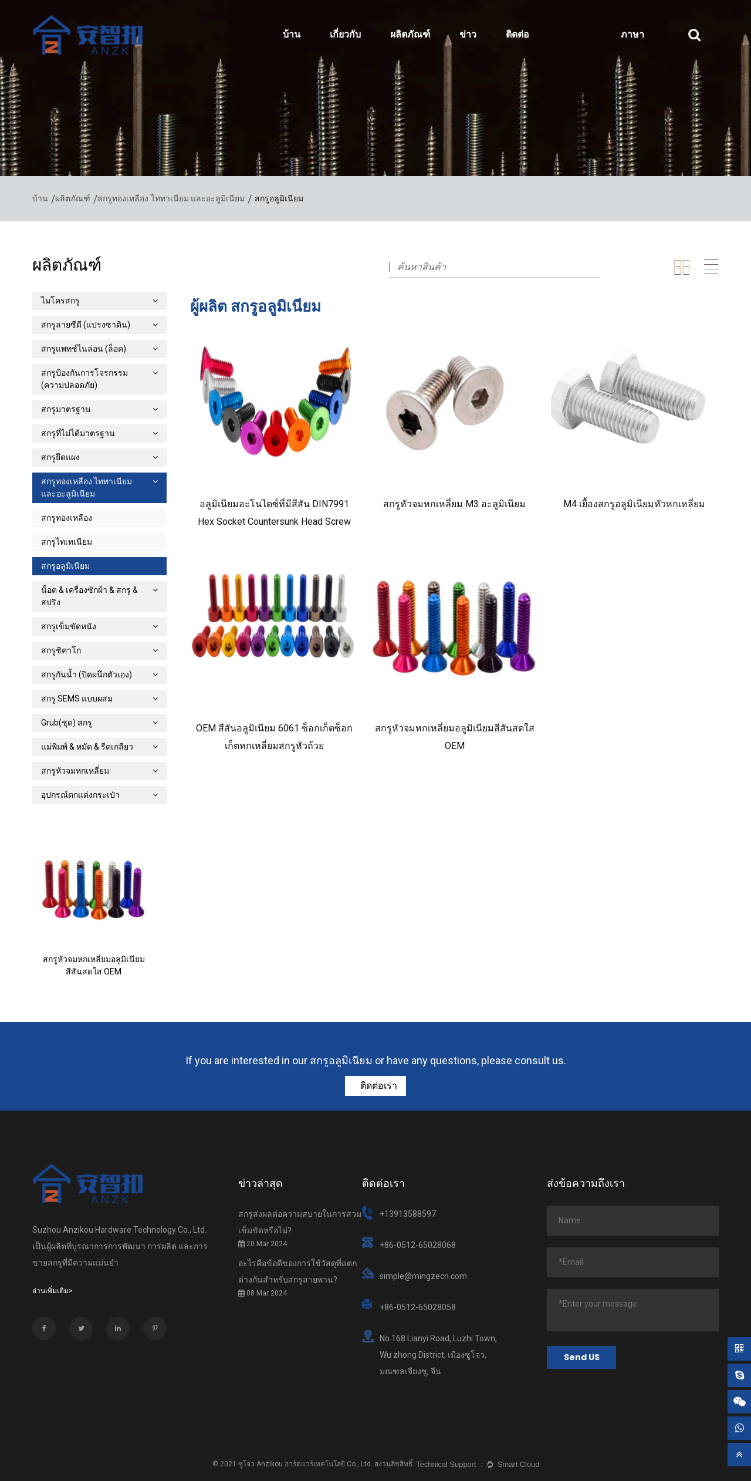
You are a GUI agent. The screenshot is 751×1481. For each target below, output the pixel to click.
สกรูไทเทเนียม (66, 541)
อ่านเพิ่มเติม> (52, 1291)
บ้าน (291, 34)
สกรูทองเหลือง (66, 517)
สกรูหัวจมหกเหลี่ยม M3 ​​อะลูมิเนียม (454, 504)
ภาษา (632, 34)
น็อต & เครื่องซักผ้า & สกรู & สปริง (99, 596)
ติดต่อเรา (377, 1085)
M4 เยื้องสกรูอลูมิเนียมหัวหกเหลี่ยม (634, 504)
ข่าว (467, 34)
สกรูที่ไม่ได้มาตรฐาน (99, 433)
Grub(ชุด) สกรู (99, 722)
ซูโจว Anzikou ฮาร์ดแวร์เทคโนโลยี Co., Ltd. (305, 1464)
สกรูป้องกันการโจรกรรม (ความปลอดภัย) (99, 379)
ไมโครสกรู (99, 300)
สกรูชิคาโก (99, 650)
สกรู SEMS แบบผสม (99, 698)
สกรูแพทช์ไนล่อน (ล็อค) (99, 348)
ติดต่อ (517, 34)
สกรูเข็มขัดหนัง (99, 626)
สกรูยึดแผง (99, 457)
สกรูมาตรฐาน (99, 409)
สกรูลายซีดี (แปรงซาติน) (99, 324)
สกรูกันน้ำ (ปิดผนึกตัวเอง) (99, 674)
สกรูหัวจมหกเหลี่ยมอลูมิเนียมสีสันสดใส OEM (94, 965)
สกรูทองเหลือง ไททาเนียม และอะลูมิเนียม (171, 198)
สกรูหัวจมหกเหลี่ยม (99, 770)
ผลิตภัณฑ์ (410, 34)
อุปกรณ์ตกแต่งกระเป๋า (99, 794)
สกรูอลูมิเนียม (65, 566)
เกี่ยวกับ (345, 34)
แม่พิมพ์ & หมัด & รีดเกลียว (99, 746)
